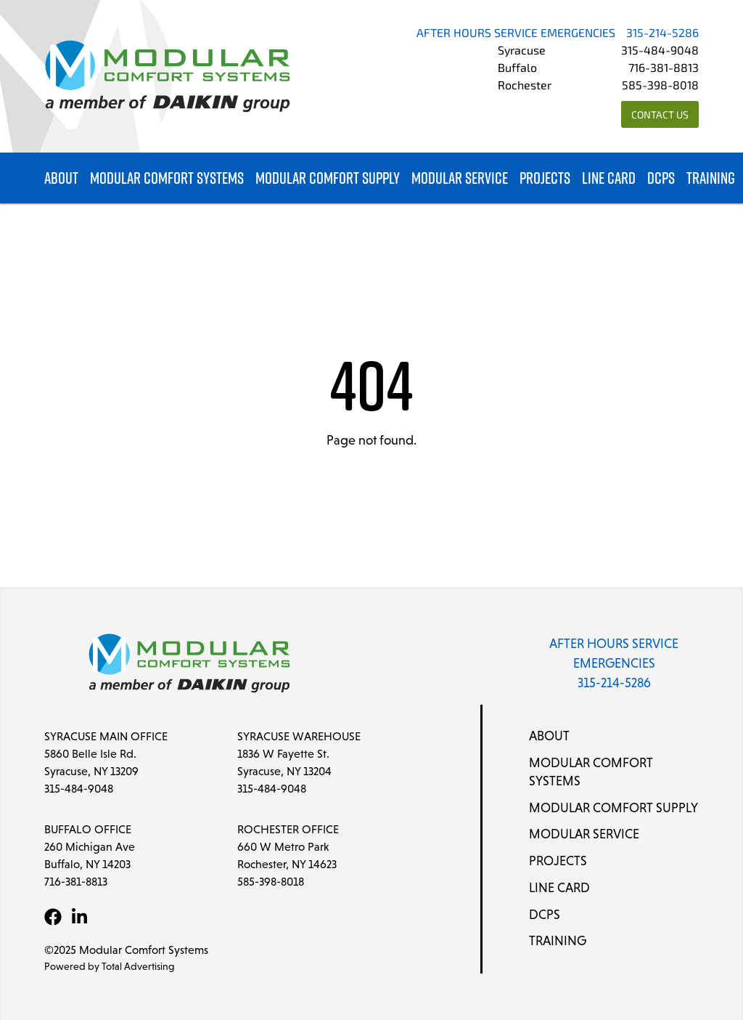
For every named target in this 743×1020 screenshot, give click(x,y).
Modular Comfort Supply (327, 178)
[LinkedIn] (79, 917)
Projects (545, 178)
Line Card (609, 178)
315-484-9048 (660, 51)
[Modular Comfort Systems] (167, 76)
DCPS (661, 178)
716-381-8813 (663, 69)
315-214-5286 (662, 34)
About (61, 178)
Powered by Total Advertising (109, 966)
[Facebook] (53, 917)
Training (710, 178)
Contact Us (660, 115)
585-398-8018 (660, 86)
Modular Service (459, 178)
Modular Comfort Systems (167, 178)
